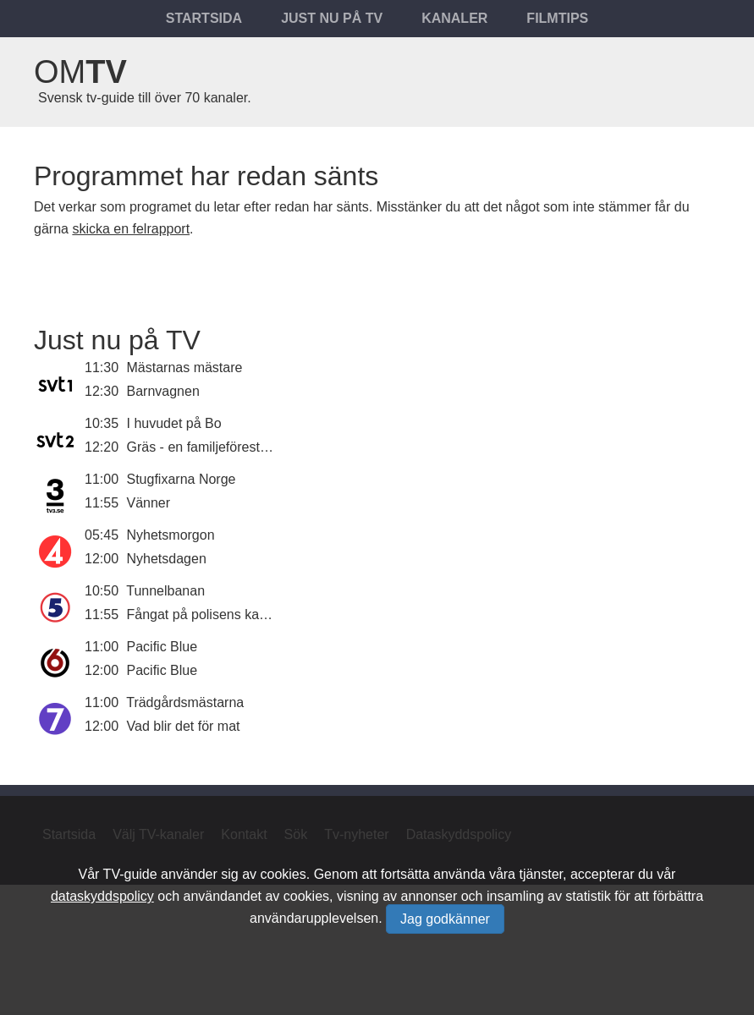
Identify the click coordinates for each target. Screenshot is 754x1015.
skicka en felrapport (131, 229)
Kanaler (454, 18)
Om (80, 72)
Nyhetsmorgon (171, 535)
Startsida (204, 18)
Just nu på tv (332, 18)
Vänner (149, 503)
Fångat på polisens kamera (208, 614)
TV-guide (130, 874)
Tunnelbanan (165, 591)
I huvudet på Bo (174, 423)
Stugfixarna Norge (181, 479)
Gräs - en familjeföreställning (213, 447)
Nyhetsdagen (166, 558)
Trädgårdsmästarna (185, 702)
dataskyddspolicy (102, 896)
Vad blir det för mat (183, 726)
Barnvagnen (163, 391)
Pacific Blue (162, 646)
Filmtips (557, 18)
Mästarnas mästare (185, 367)
